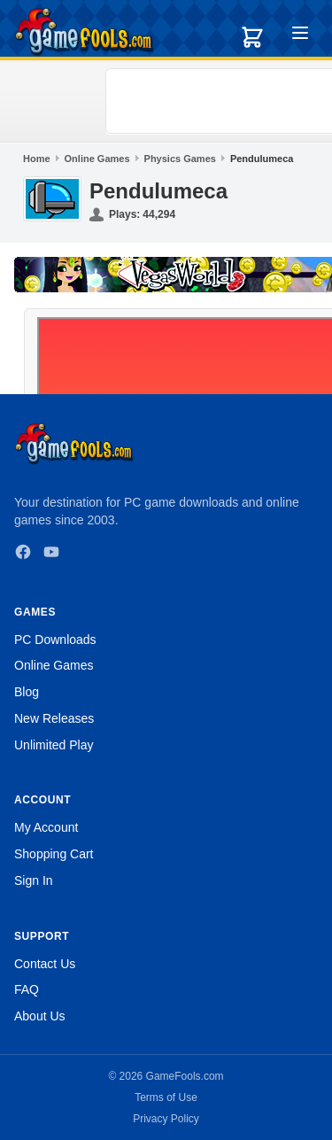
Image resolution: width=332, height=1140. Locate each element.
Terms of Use (166, 1097)
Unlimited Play (53, 745)
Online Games (97, 158)
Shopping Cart (54, 854)
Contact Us (44, 964)
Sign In (33, 880)
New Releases (54, 718)
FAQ (26, 989)
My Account (46, 827)
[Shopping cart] (252, 37)
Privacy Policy (166, 1119)
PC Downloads (55, 639)
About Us (40, 1016)
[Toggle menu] (300, 36)
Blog (26, 692)
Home (36, 158)
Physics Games (180, 158)
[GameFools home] (84, 32)
